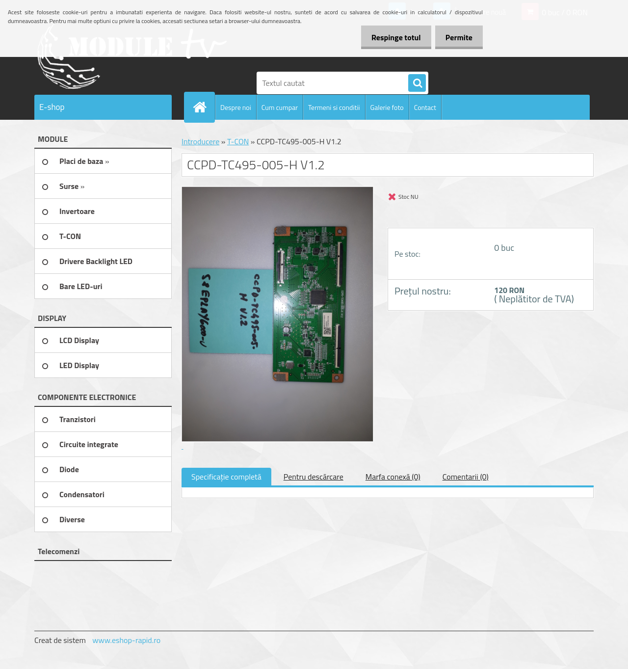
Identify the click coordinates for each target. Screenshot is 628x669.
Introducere (200, 141)
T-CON (238, 141)
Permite (457, 37)
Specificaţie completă (226, 476)
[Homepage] (203, 107)
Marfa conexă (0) (393, 476)
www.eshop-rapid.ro (126, 640)
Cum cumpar (280, 107)
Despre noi (235, 107)
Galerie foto (387, 107)
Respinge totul (390, 37)
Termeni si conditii (334, 107)
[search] (417, 83)
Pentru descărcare (313, 476)
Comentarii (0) (466, 476)
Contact (425, 107)
